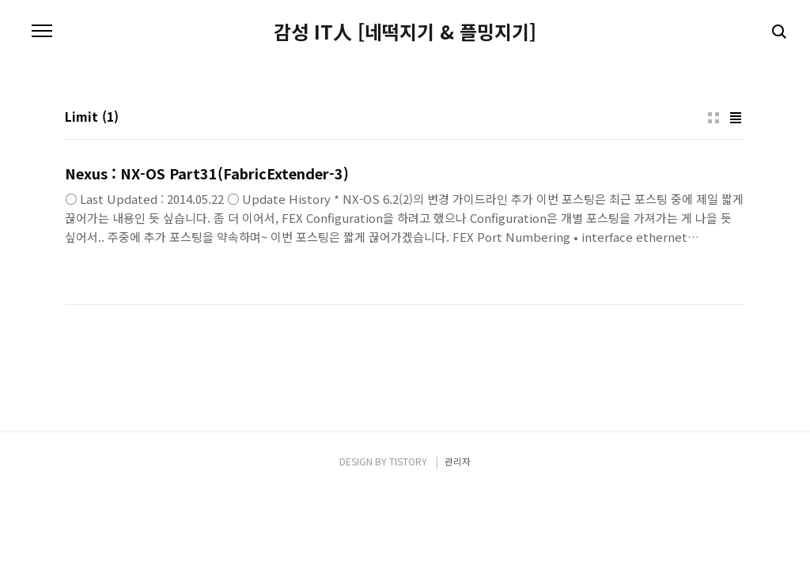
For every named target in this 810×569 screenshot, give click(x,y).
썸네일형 (713, 117)
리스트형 (735, 117)
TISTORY (408, 461)
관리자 (458, 461)
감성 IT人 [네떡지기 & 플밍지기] (405, 31)
